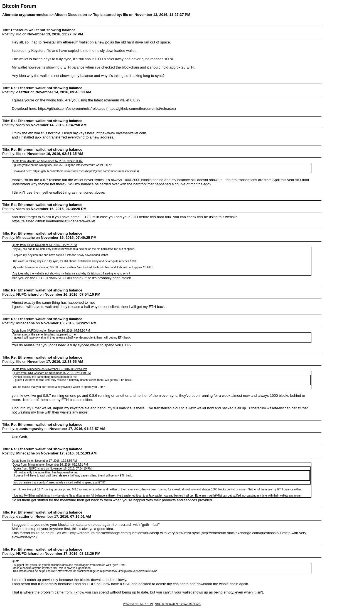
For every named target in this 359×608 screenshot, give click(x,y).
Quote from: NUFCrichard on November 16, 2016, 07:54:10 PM (51, 330)
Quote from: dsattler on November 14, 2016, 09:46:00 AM (47, 161)
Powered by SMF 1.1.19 (138, 604)
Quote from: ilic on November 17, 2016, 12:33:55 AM (44, 460)
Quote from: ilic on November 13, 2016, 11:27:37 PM (44, 245)
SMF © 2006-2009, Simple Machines (178, 604)
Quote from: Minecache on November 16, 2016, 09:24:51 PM (49, 369)
